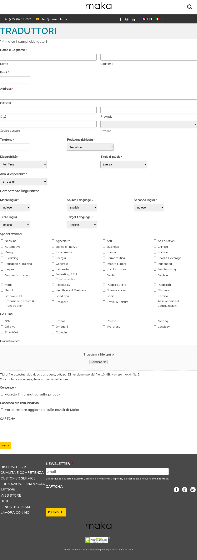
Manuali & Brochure (17, 275)
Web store (11, 495)
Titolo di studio (111, 157)
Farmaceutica (116, 258)
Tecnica (163, 296)
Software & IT (14, 296)
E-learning (11, 258)
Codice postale (10, 130)
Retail (9, 290)
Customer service (18, 478)
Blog (5, 501)
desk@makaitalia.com (55, 19)
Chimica (163, 246)
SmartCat (11, 332)
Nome (4, 64)
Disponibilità (9, 157)
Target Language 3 (80, 217)
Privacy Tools (126, 549)
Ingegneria (165, 264)
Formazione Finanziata (23, 484)
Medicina (163, 275)
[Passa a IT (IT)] (160, 19)
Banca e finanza (66, 246)
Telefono (7, 140)
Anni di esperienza (13, 174)
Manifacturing (167, 269)
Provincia (106, 116)
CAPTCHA (7, 418)
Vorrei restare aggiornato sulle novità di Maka (42, 409)
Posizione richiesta (81, 140)
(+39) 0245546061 (20, 19)
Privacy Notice (109, 549)
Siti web (163, 290)
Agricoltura (63, 241)
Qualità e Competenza (22, 472)
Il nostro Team (15, 506)
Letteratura (63, 269)
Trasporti (62, 302)
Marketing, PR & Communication (66, 277)
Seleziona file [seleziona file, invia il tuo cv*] (98, 362)
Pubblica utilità (116, 285)
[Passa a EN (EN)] (147, 19)
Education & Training (18, 264)
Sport (110, 296)
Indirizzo (5, 103)
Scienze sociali (116, 290)
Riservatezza (13, 466)
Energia (61, 258)
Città (3, 116)
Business (113, 246)
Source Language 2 (80, 200)
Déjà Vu (10, 326)
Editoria (163, 252)
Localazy (164, 326)
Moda (9, 285)
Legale (9, 269)
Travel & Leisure (118, 302)
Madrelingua (9, 200)
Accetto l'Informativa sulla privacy (32, 394)
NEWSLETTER (59, 463)
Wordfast (113, 326)
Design (9, 252)
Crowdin (61, 332)
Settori (8, 489)
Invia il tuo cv (10, 341)
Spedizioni (62, 296)
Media (111, 275)
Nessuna (11, 241)
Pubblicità (164, 285)
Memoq (163, 321)
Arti (109, 241)
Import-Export (116, 264)
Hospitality (63, 285)
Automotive (13, 246)
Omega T (62, 326)
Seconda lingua (145, 200)
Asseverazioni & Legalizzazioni (168, 303)
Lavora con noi (15, 512)
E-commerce (64, 252)
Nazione (105, 131)
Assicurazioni (166, 241)
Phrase (111, 321)
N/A (7, 321)
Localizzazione (116, 269)
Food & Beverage (169, 258)
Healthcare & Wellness (71, 290)
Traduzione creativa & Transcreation (19, 303)
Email (4, 72)
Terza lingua (8, 217)
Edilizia (111, 252)
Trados (60, 321)
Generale (62, 264)
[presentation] (29, 430)
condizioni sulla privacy (110, 478)
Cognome (106, 64)
